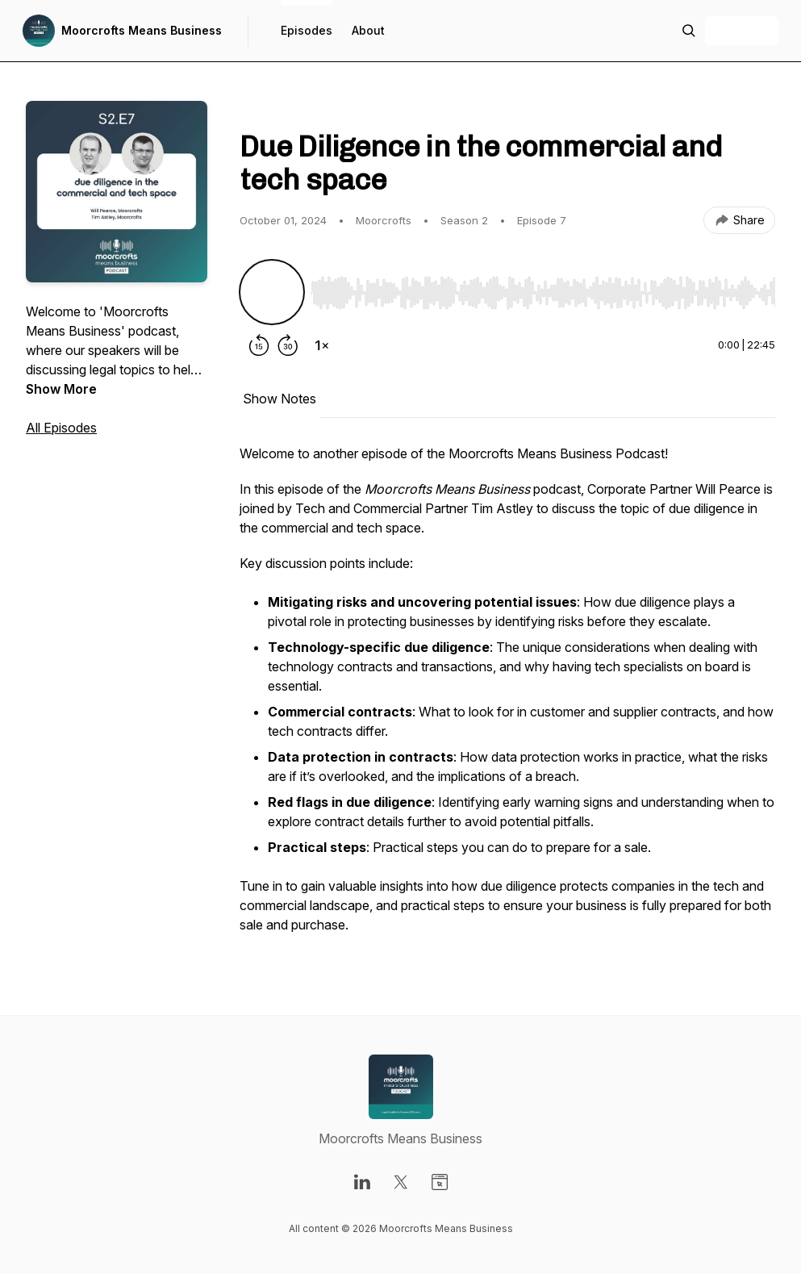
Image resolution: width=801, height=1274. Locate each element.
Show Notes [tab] (279, 399)
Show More (61, 389)
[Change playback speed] (322, 345)
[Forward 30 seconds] (288, 345)
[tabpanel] (507, 697)
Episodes (306, 30)
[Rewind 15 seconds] (259, 345)
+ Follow (742, 30)
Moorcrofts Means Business (141, 30)
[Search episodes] (688, 30)
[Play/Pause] (272, 292)
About (368, 30)
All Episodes (61, 428)
